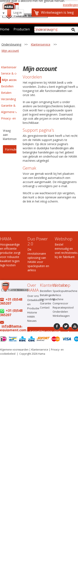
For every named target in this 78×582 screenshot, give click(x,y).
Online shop (33, 39)
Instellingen (70, 5)
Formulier (12, 149)
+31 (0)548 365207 (11, 301)
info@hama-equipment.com (13, 328)
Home (4, 29)
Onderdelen (60, 311)
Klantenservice (39, 349)
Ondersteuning (46, 29)
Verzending (47, 299)
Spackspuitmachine (65, 291)
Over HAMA (11, 39)
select (4, 12)
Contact (53, 39)
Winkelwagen (61, 316)
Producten (22, 29)
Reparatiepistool (63, 307)
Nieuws (32, 321)
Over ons (33, 296)
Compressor (60, 303)
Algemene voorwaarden (14, 349)
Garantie (45, 303)
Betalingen (46, 295)
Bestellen (46, 291)
